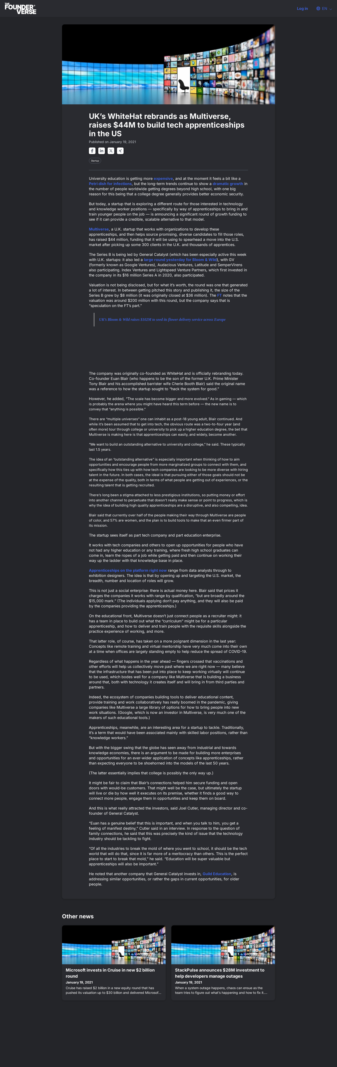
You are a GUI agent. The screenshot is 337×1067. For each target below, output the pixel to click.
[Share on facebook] (92, 151)
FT (219, 295)
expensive (163, 178)
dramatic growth (228, 183)
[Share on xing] (120, 151)
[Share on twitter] (111, 151)
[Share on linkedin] (101, 151)
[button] (322, 8)
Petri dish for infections (110, 183)
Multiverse (99, 229)
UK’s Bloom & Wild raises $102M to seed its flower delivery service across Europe (162, 320)
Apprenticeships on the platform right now (128, 570)
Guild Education (217, 873)
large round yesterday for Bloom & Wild (180, 259)
